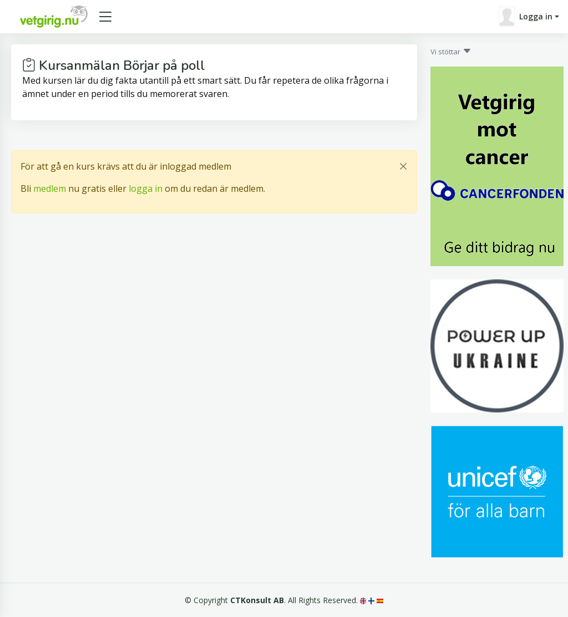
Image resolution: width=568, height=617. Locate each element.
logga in (146, 188)
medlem (49, 188)
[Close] (403, 166)
